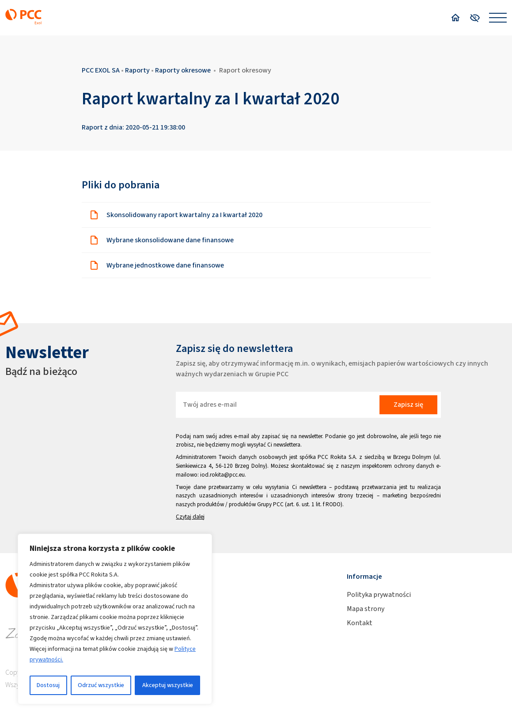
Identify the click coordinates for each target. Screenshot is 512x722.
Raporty (137, 70)
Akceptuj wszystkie (167, 685)
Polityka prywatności (379, 594)
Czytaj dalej (190, 516)
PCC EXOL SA (101, 70)
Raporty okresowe (183, 70)
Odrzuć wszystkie (101, 685)
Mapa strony (365, 608)
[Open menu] (498, 18)
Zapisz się (408, 404)
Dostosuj (48, 685)
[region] (115, 619)
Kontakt (359, 622)
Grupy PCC (270, 504)
